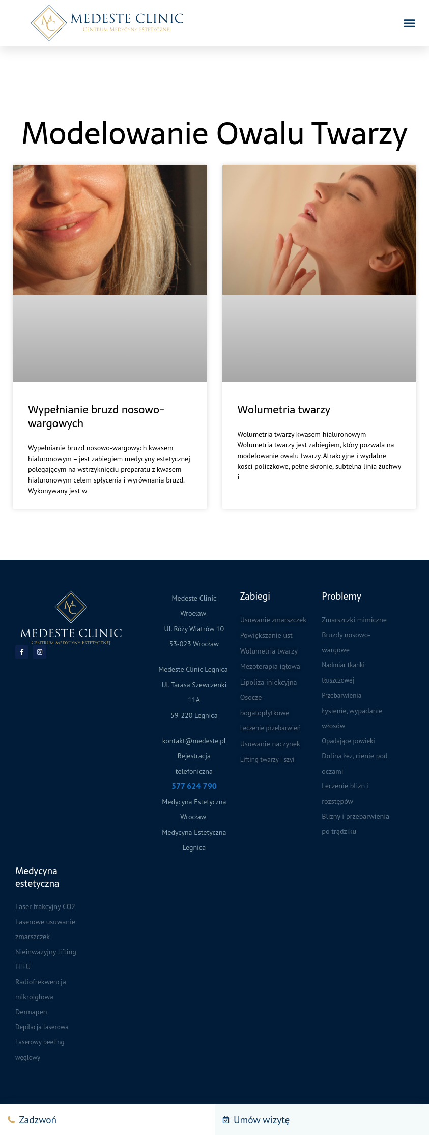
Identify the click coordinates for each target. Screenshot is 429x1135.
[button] (409, 23)
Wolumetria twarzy (284, 409)
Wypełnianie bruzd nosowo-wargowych (96, 416)
